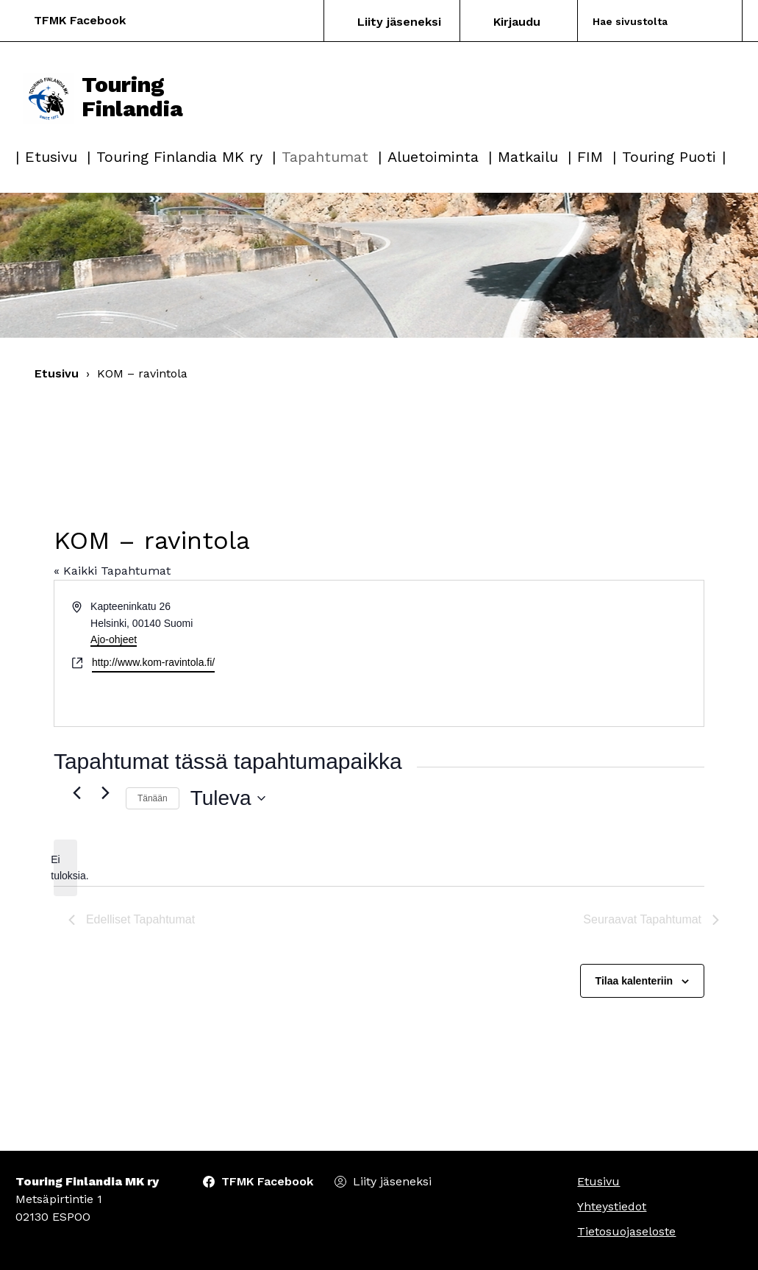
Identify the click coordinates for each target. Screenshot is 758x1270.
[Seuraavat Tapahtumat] (106, 792)
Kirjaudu (516, 22)
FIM (590, 157)
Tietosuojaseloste (626, 1231)
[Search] (643, 21)
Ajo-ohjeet (113, 639)
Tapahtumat (325, 157)
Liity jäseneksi (399, 22)
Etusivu (51, 157)
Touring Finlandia (103, 97)
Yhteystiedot (611, 1206)
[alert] (65, 868)
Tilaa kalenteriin (634, 981)
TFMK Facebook (80, 20)
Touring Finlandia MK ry (179, 157)
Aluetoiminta (433, 157)
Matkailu (528, 157)
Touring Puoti (669, 157)
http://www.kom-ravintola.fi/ (153, 662)
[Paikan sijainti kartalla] (541, 653)
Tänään (152, 798)
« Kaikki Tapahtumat (112, 571)
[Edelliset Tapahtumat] (77, 792)
